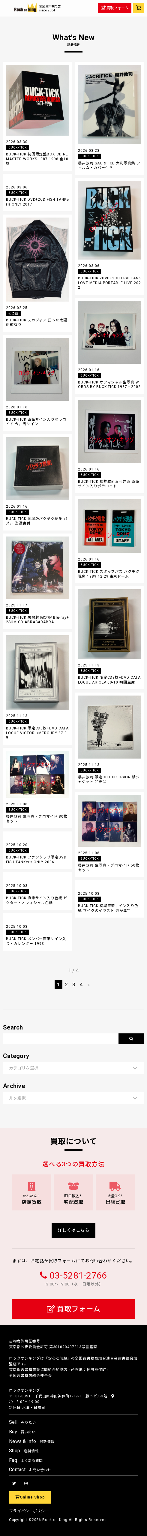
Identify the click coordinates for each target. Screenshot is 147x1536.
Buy (22, 1432)
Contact (30, 1469)
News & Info (31, 1441)
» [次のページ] (88, 984)
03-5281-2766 (78, 1275)
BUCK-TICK (17, 147)
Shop (23, 1450)
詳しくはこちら (73, 1230)
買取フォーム (73, 1309)
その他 (13, 313)
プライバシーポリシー (29, 1511)
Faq (26, 1460)
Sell (22, 1422)
